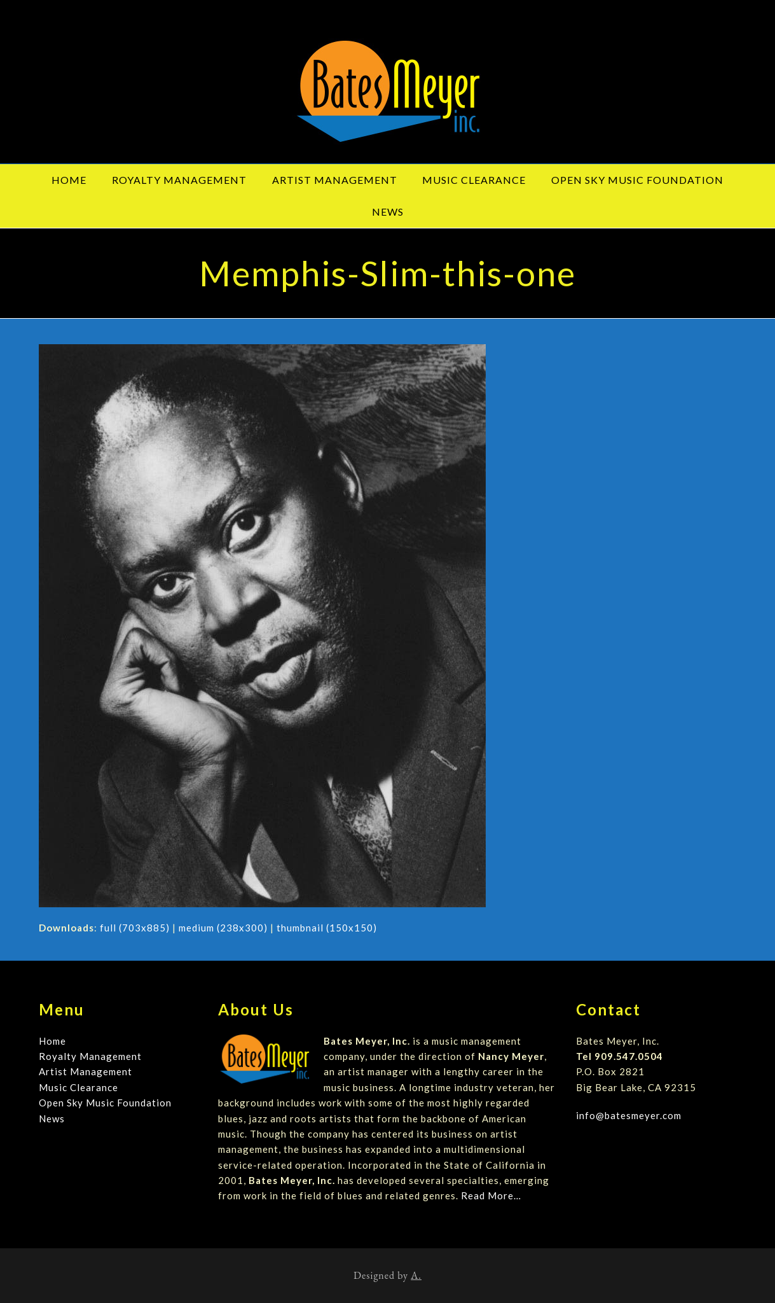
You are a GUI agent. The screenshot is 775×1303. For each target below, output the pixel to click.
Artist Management (85, 1071)
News (52, 1118)
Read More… (491, 1195)
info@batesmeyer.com (629, 1115)
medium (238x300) (223, 927)
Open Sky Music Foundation (105, 1102)
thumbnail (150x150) (327, 927)
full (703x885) (135, 927)
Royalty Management (90, 1056)
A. (416, 1275)
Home (52, 1041)
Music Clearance (78, 1087)
